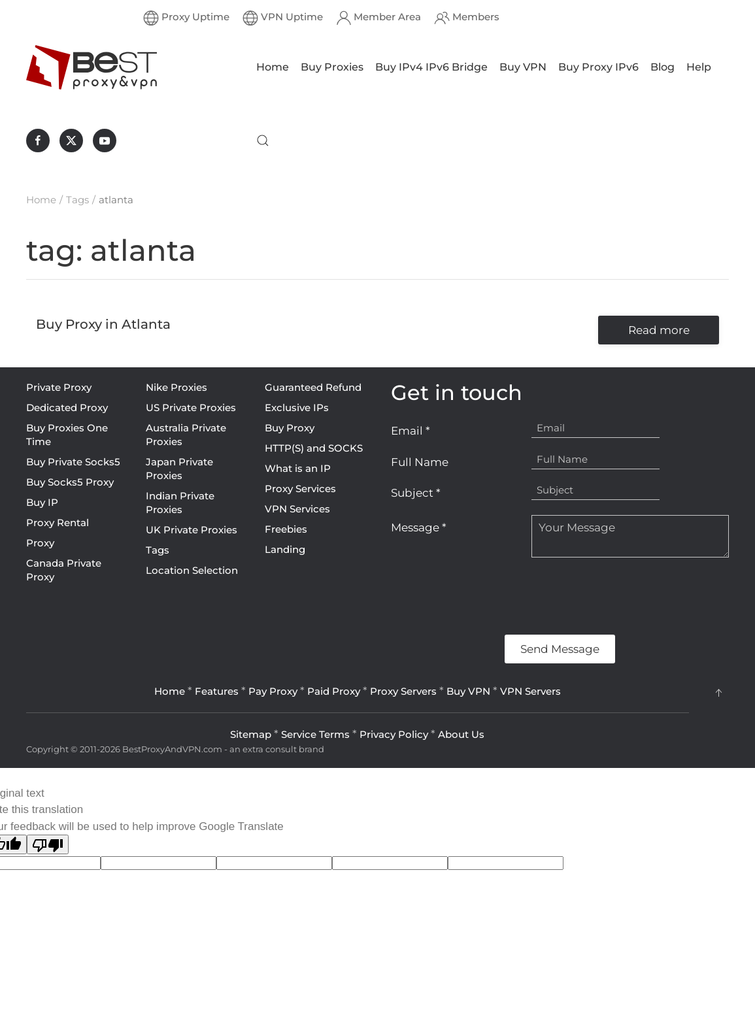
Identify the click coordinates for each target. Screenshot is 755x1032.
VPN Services (297, 509)
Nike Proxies (176, 387)
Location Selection (192, 570)
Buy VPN (522, 67)
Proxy (40, 543)
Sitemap (250, 734)
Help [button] (698, 67)
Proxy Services (300, 488)
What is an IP (298, 468)
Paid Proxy (333, 691)
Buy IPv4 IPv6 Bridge (431, 67)
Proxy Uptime (186, 17)
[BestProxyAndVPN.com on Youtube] (104, 140)
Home (272, 67)
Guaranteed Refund (313, 387)
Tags (157, 550)
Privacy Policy (394, 734)
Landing (285, 549)
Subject (416, 492)
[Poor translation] (48, 844)
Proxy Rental (57, 522)
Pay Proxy (272, 691)
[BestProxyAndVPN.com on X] (71, 140)
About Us (461, 734)
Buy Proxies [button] (332, 67)
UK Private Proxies (191, 530)
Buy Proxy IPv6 (598, 67)
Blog (662, 67)
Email (410, 430)
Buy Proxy (289, 428)
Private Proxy (59, 387)
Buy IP (42, 502)
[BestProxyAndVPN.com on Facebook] (38, 140)
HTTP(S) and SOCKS (314, 448)
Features (217, 691)
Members (466, 17)
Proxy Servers (403, 691)
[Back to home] (91, 67)
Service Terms (315, 734)
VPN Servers (530, 691)
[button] (262, 140)
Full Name (419, 462)
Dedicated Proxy (67, 407)
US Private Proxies (191, 407)
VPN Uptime (283, 17)
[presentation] (490, 596)
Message (418, 527)
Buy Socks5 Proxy (70, 482)
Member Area (379, 17)
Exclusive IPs (297, 407)
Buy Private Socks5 (73, 462)
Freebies (286, 529)
